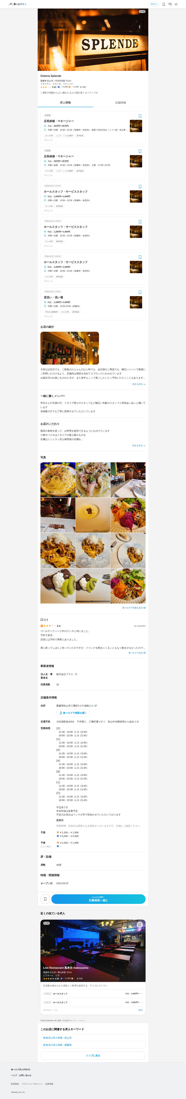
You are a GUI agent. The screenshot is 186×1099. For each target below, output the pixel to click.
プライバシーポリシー (32, 1084)
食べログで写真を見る (132, 608)
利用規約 (15, 1084)
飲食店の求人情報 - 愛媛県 (57, 1045)
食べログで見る (135, 653)
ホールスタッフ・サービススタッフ (66, 191)
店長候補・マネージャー (59, 121)
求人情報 (65, 102)
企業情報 (49, 1084)
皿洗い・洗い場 (53, 297)
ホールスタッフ (60, 994)
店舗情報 (120, 102)
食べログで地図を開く (75, 713)
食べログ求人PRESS (20, 1069)
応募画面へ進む (98, 899)
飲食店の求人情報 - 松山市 (57, 1037)
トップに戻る (93, 1055)
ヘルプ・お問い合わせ (21, 1075)
